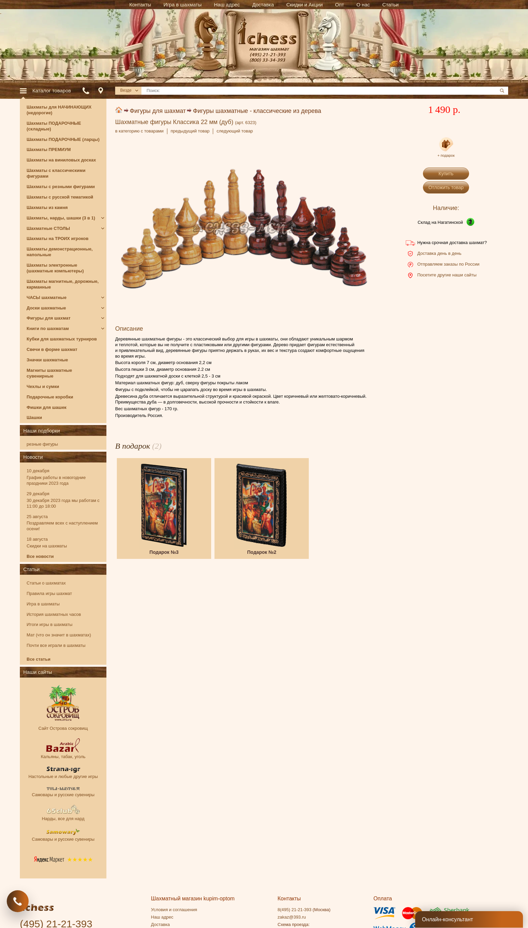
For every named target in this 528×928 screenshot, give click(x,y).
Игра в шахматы (43, 603)
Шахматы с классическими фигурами (56, 173)
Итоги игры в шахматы (49, 624)
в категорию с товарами (139, 130)
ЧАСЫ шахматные (46, 297)
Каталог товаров (51, 90)
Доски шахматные (46, 307)
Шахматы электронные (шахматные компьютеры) (55, 268)
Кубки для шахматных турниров (62, 338)
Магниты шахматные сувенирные (49, 373)
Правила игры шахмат (49, 593)
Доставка (160, 924)
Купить (445, 173)
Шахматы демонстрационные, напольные (60, 251)
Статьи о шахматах (46, 583)
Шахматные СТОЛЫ (48, 228)
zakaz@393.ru (291, 917)
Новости (33, 457)
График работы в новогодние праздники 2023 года (56, 480)
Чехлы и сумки (43, 386)
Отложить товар (446, 187)
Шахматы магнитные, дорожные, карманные (63, 284)
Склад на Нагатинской (440, 222)
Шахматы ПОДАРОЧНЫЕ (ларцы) (63, 139)
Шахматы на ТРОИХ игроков (58, 238)
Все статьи (39, 659)
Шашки (34, 417)
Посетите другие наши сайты (446, 274)
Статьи (31, 569)
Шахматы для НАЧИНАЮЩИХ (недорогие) (59, 109)
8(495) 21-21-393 (294, 909)
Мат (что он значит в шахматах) (59, 634)
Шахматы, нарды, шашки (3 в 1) (61, 217)
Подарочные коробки (50, 396)
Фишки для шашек (46, 407)
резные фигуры (42, 444)
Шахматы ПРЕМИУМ (49, 149)
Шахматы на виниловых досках (61, 159)
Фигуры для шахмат (158, 111)
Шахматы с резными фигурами (61, 186)
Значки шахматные (47, 359)
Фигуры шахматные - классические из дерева (257, 111)
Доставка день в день (439, 253)
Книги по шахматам (48, 328)
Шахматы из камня (47, 207)
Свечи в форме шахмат (52, 349)
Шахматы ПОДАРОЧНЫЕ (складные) (54, 126)
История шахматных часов (54, 614)
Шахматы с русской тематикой (60, 197)
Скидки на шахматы (47, 545)
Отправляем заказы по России (448, 264)
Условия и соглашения (174, 909)
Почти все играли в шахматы (56, 645)
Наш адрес (162, 917)
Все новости (40, 556)
